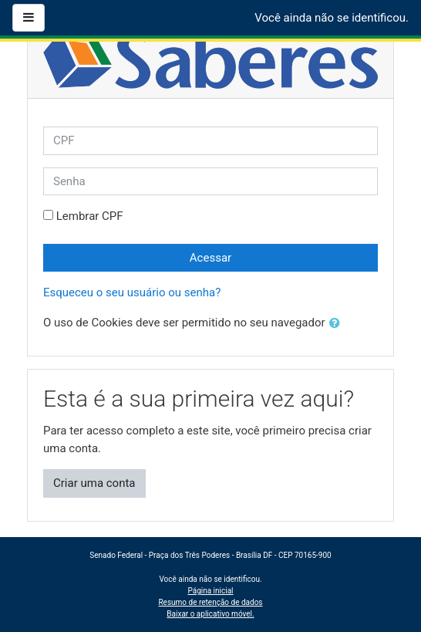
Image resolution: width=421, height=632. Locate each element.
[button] (338, 323)
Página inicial (210, 590)
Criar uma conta (94, 483)
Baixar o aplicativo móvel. (210, 614)
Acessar (210, 258)
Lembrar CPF (89, 216)
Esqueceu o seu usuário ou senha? (132, 292)
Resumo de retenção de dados (210, 602)
